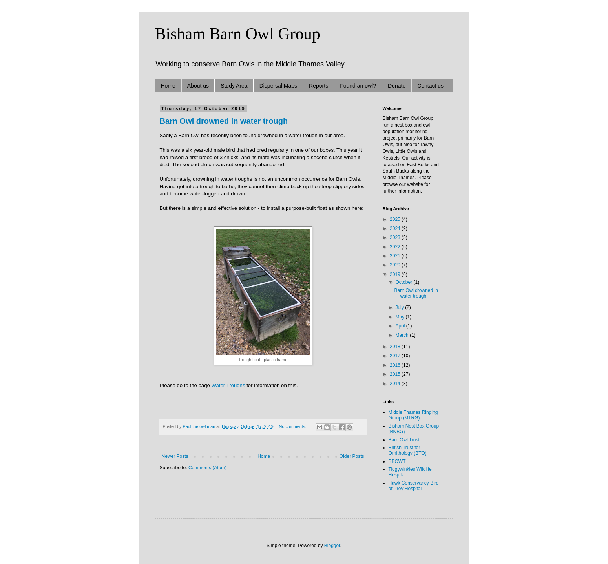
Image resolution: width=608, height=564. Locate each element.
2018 (396, 346)
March (402, 335)
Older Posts (352, 456)
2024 (396, 228)
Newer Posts (175, 456)
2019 (396, 274)
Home (168, 86)
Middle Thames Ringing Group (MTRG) (413, 415)
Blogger (332, 545)
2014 (396, 383)
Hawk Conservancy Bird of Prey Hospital (414, 485)
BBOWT (397, 461)
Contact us (430, 86)
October (404, 282)
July (400, 307)
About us (198, 86)
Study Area (234, 86)
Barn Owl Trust (404, 440)
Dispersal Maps (278, 86)
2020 (396, 265)
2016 (396, 365)
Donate (396, 86)
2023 (396, 237)
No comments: (293, 426)
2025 (396, 219)
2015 (396, 374)
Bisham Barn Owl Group (237, 34)
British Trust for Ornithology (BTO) (408, 450)
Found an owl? (358, 86)
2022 (396, 247)
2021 (396, 256)
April (400, 326)
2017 (396, 355)
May (400, 317)
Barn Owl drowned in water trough (224, 121)
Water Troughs (228, 385)
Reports (318, 86)
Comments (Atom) (207, 467)
